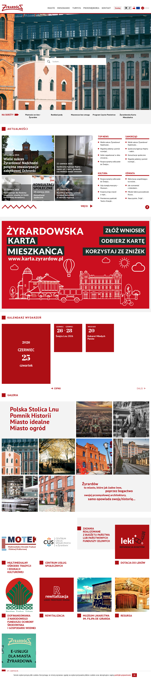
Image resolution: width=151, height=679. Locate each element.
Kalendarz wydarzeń (24, 317)
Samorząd (131, 136)
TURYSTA (76, 8)
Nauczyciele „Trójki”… (136, 198)
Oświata (130, 173)
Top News (103, 136)
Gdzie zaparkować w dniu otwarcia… (110, 156)
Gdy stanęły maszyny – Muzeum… (109, 186)
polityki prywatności (123, 675)
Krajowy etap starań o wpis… (108, 193)
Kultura (102, 173)
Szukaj (117, 8)
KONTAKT (106, 8)
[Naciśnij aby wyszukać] (48, 61)
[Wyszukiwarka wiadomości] (78, 61)
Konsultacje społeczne (137, 155)
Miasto (51, 8)
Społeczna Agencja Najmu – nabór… (138, 150)
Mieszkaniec (63, 8)
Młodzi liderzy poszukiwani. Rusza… (138, 193)
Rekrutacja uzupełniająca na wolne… (137, 180)
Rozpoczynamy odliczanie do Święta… (110, 162)
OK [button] (134, 675)
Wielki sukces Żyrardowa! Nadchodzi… (110, 143)
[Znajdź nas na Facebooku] (147, 207)
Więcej (84, 206)
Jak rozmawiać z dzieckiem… (133, 186)
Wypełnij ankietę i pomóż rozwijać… (110, 150)
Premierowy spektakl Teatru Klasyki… (108, 199)
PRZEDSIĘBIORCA (91, 8)
